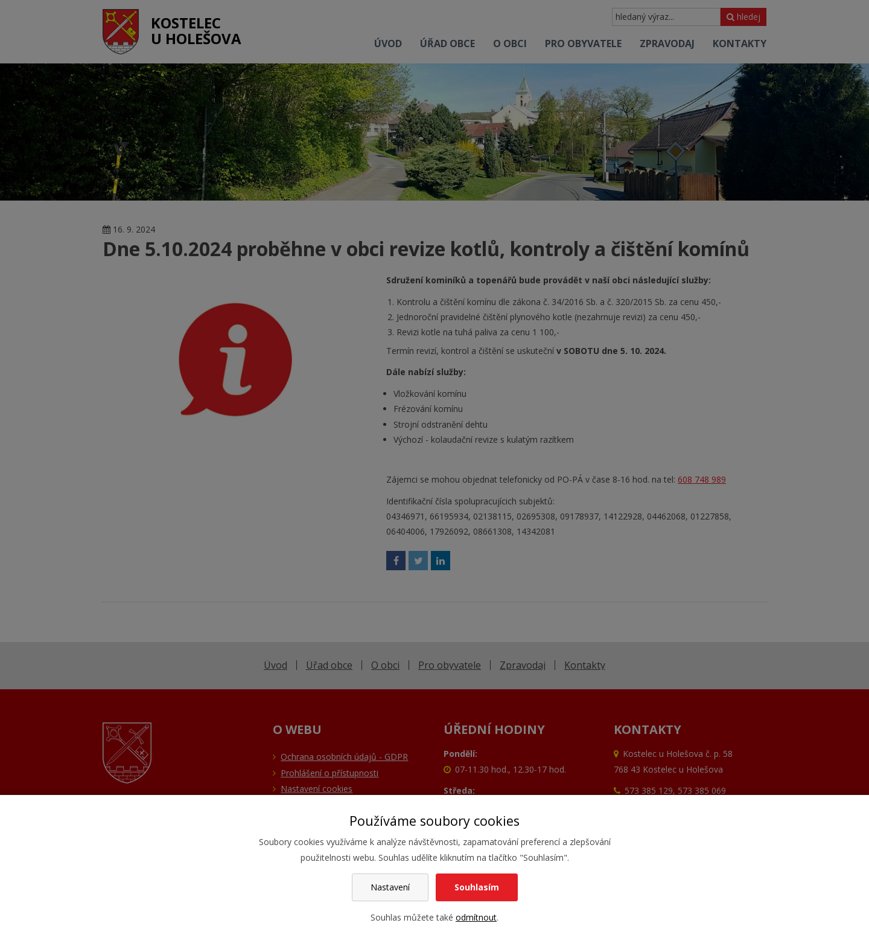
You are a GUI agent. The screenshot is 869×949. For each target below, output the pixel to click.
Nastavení (390, 887)
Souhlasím (476, 887)
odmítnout (476, 917)
